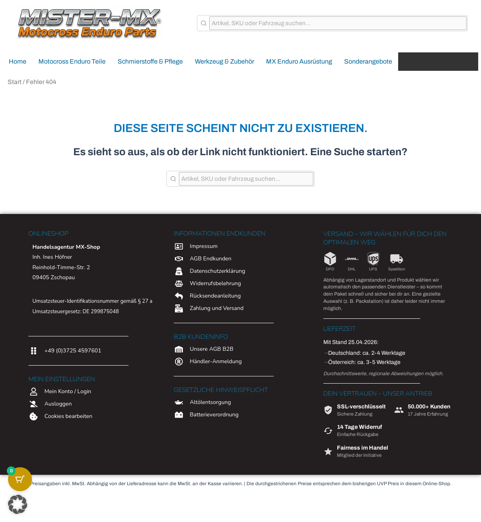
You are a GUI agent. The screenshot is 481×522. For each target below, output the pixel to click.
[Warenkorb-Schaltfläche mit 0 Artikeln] (20, 479)
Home (17, 61)
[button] (17, 504)
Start (15, 81)
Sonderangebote (368, 61)
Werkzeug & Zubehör (224, 61)
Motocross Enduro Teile (72, 61)
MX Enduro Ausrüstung (299, 61)
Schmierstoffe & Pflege (150, 61)
